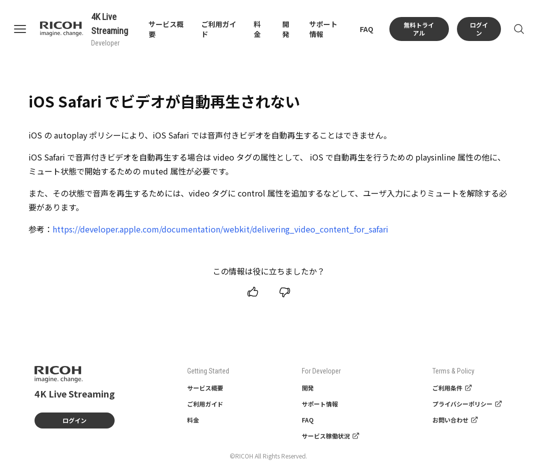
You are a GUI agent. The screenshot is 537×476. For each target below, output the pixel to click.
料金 (257, 29)
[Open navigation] (26, 29)
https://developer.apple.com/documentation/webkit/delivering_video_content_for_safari (220, 229)
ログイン (479, 28)
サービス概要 (205, 388)
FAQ (366, 29)
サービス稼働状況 (331, 436)
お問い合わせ (455, 420)
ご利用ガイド (205, 404)
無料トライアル (419, 28)
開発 (285, 29)
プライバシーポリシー (467, 404)
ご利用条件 (452, 388)
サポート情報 (320, 404)
